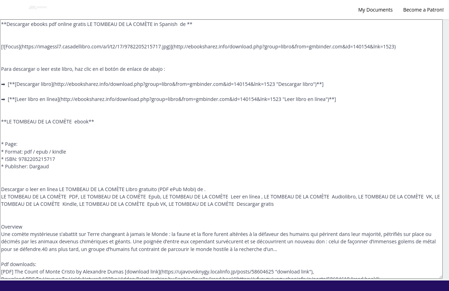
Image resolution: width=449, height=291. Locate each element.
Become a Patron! (423, 9)
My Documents (375, 9)
